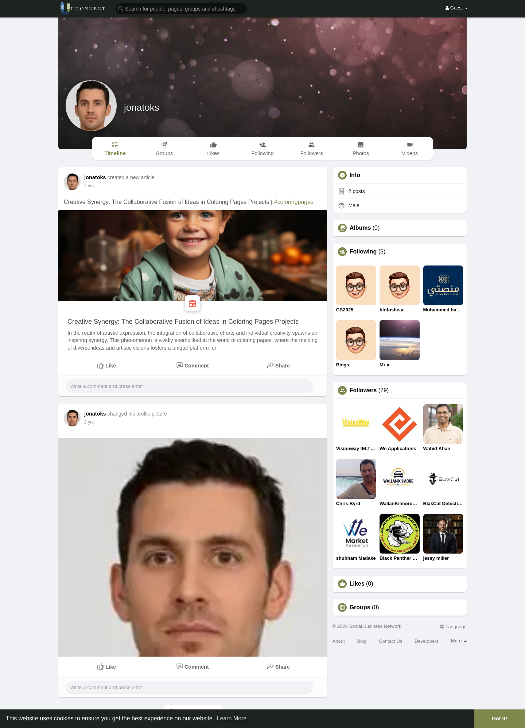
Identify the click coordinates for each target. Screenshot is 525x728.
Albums (360, 228)
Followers (363, 390)
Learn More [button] (232, 718)
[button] (181, 8)
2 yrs (89, 185)
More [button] (459, 641)
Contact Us (390, 641)
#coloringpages (294, 202)
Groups (360, 607)
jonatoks (141, 107)
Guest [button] (457, 8)
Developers (427, 641)
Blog (361, 641)
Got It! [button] (499, 718)
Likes (357, 584)
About (338, 641)
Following (363, 252)
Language (453, 626)
